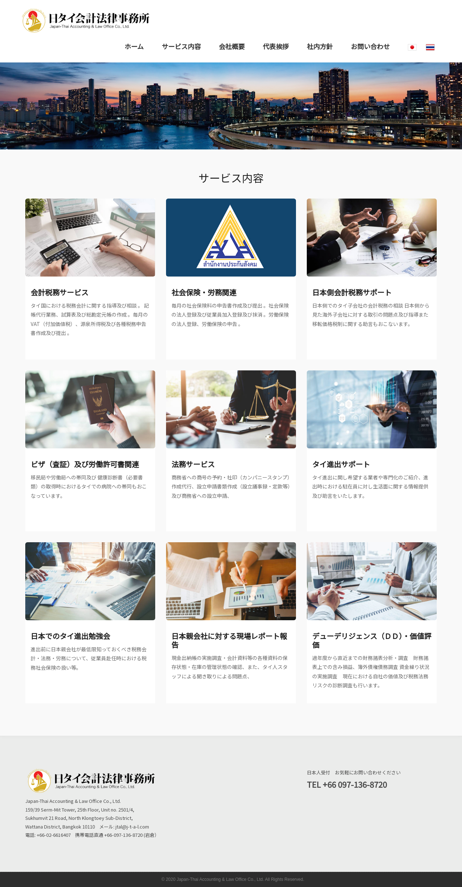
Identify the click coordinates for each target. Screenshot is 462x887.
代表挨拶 (276, 46)
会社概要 (232, 46)
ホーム (134, 46)
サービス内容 (181, 46)
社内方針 (320, 46)
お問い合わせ (370, 46)
